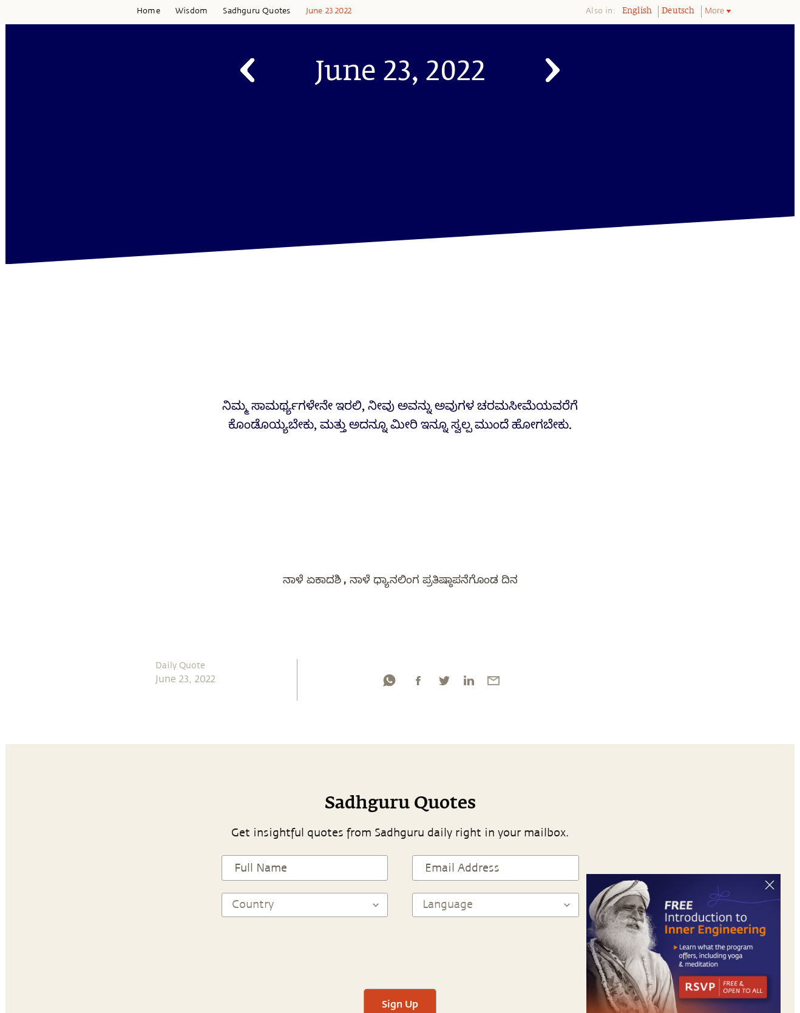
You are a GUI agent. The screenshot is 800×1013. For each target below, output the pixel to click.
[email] (493, 683)
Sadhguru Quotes (256, 11)
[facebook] (418, 683)
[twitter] (443, 683)
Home (148, 11)
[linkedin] (468, 683)
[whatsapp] (389, 683)
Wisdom (191, 11)
